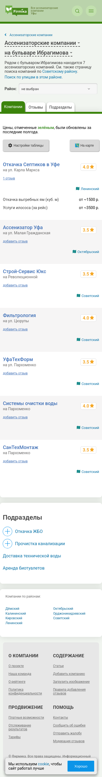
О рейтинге (16, 682)
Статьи (58, 666)
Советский (90, 296)
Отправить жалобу (67, 733)
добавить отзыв (15, 241)
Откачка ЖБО (29, 531)
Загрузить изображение (71, 682)
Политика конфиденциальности (25, 691)
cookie (43, 764)
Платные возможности (26, 717)
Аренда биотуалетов (24, 568)
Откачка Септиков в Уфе (31, 164)
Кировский (13, 618)
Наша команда (19, 674)
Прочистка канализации (40, 543)
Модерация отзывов (69, 741)
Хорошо (80, 766)
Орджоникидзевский (69, 613)
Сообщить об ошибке (69, 725)
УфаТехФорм (18, 359)
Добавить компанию (69, 674)
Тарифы (14, 737)
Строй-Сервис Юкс (24, 271)
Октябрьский (88, 252)
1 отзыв (9, 178)
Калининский (15, 613)
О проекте (16, 666)
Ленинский (90, 189)
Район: (11, 89)
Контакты (60, 717)
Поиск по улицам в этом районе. (34, 77)
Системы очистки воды (30, 403)
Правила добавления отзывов (69, 691)
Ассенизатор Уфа (23, 227)
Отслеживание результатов (19, 727)
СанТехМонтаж (20, 447)
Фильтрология (19, 315)
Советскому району (59, 71)
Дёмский (12, 609)
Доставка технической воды (32, 555)
